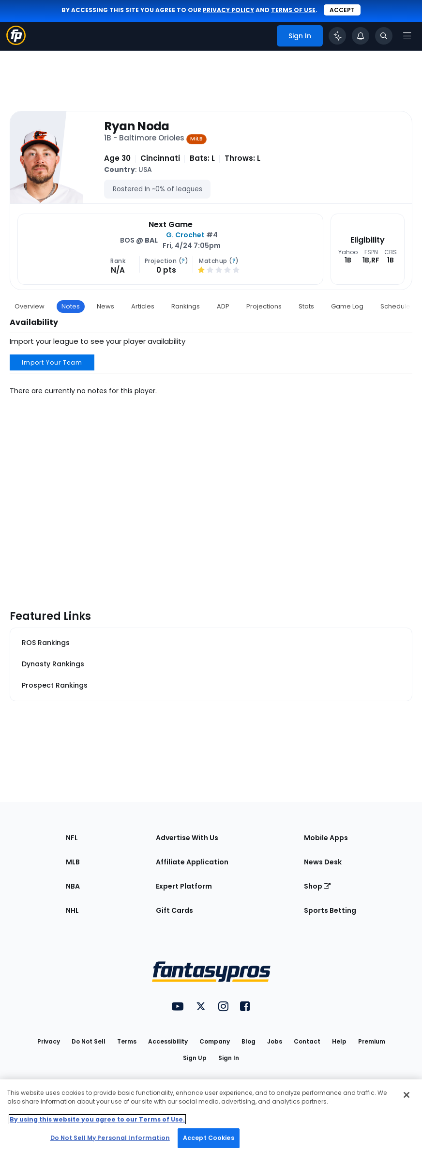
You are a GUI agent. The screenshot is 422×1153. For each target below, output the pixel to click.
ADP (223, 306)
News (105, 306)
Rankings (185, 306)
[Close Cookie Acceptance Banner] (406, 1095)
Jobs (274, 1041)
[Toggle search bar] (383, 36)
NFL (72, 838)
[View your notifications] (360, 36)
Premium (371, 1041)
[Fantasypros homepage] (16, 42)
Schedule (395, 306)
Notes (70, 306)
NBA (73, 886)
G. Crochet (185, 235)
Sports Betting (330, 910)
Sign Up (195, 1058)
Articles (142, 306)
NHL (72, 910)
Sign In (228, 1058)
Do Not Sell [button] (89, 1041)
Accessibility (168, 1041)
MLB (73, 862)
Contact (307, 1041)
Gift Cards (174, 910)
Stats (306, 306)
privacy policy (228, 10)
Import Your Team (52, 362)
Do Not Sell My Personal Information (110, 1138)
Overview (30, 306)
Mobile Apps (326, 838)
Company (214, 1041)
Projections (264, 306)
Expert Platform (184, 886)
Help (339, 1041)
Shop (317, 886)
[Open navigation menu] (407, 36)
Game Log (347, 306)
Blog (248, 1041)
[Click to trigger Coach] (337, 36)
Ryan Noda (136, 126)
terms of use (293, 10)
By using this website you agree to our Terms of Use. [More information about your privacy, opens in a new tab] (97, 1119)
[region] (211, 1116)
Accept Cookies (208, 1138)
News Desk (323, 862)
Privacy (48, 1041)
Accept (342, 10)
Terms (126, 1041)
